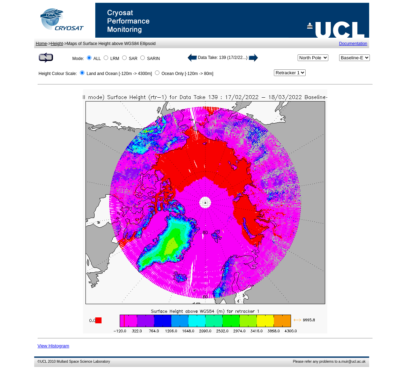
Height (57, 43)
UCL (43, 361)
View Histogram (53, 345)
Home (41, 43)
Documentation (353, 43)
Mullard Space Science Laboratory (83, 361)
